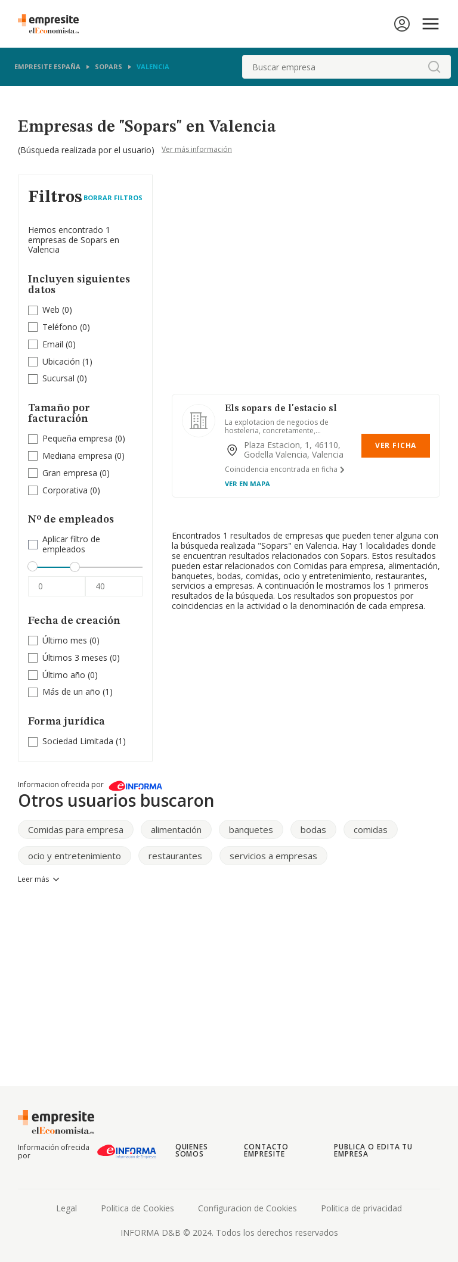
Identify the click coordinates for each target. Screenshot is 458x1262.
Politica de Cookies (137, 1208)
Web (51, 309)
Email (52, 344)
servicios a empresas (273, 856)
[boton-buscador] (434, 67)
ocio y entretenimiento (74, 856)
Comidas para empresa (75, 829)
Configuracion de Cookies (247, 1208)
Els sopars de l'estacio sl (281, 409)
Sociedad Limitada (77, 741)
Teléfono (60, 326)
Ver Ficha (395, 445)
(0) (57, 310)
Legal (66, 1208)
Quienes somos (192, 1150)
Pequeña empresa (77, 438)
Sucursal (58, 378)
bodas (313, 829)
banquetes (251, 829)
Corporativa (65, 490)
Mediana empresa (77, 455)
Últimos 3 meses (74, 657)
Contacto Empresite (266, 1150)
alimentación (176, 829)
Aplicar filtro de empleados (71, 544)
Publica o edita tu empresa (373, 1150)
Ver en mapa (247, 483)
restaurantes (175, 856)
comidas (371, 829)
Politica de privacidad (361, 1208)
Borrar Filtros (113, 197)
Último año (63, 674)
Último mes (64, 640)
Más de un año (71, 691)
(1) (67, 362)
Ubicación (61, 361)
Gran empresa (69, 472)
